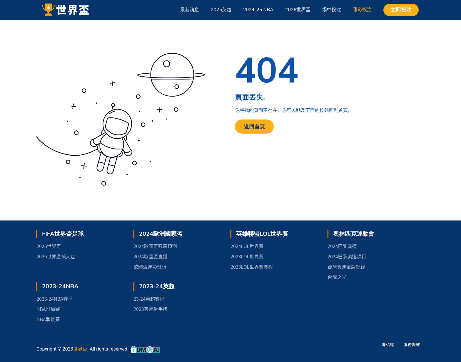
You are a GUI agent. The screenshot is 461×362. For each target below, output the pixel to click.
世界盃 (80, 349)
